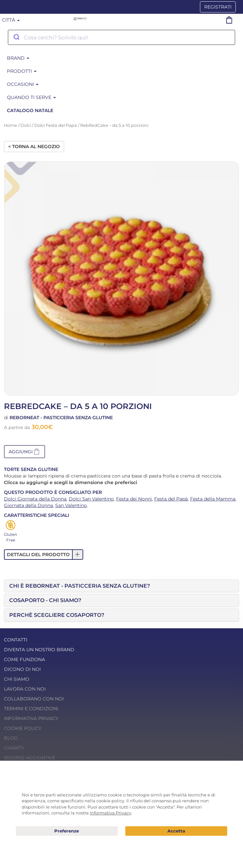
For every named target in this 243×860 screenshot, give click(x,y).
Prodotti (21, 71)
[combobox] (121, 37)
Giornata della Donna (28, 505)
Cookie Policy (22, 728)
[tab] (121, 586)
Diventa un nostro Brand (39, 650)
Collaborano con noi (34, 699)
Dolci (25, 125)
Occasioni (22, 84)
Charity (14, 748)
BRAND (18, 58)
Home (10, 125)
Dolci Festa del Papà (55, 125)
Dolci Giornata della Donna (35, 499)
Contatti (15, 640)
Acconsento (176, 831)
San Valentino (71, 505)
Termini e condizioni (31, 709)
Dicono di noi (22, 669)
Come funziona (24, 659)
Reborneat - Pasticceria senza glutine (61, 417)
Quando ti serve (31, 97)
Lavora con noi (25, 689)
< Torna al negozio (34, 146)
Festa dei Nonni (134, 499)
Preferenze (67, 831)
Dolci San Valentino (91, 499)
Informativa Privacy (31, 718)
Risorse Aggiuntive (29, 758)
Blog (11, 738)
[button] (24, 451)
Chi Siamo (16, 679)
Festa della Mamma (212, 499)
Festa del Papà (171, 499)
